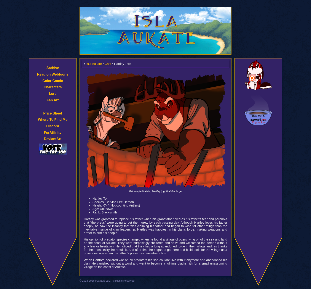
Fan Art (53, 100)
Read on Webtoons (52, 74)
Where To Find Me (52, 119)
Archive (52, 68)
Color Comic (52, 81)
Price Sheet (52, 113)
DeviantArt (52, 139)
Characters (53, 87)
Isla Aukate (155, 9)
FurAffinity (52, 132)
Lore (52, 93)
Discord (52, 126)
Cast (108, 64)
